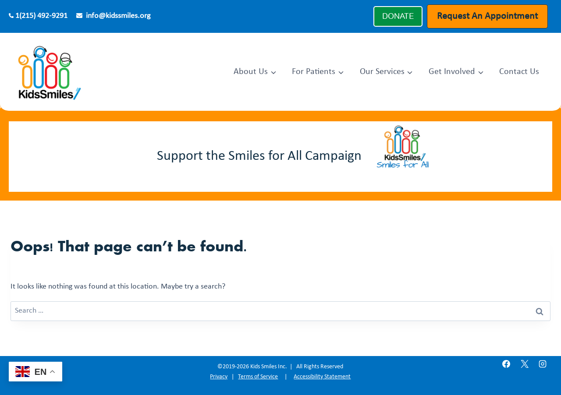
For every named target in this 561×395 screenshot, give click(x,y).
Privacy (218, 377)
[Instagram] (542, 364)
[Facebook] (506, 364)
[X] (525, 364)
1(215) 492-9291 (41, 16)
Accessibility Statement (322, 377)
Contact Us (519, 71)
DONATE (398, 16)
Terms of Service (258, 377)
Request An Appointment (487, 16)
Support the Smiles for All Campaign (259, 156)
